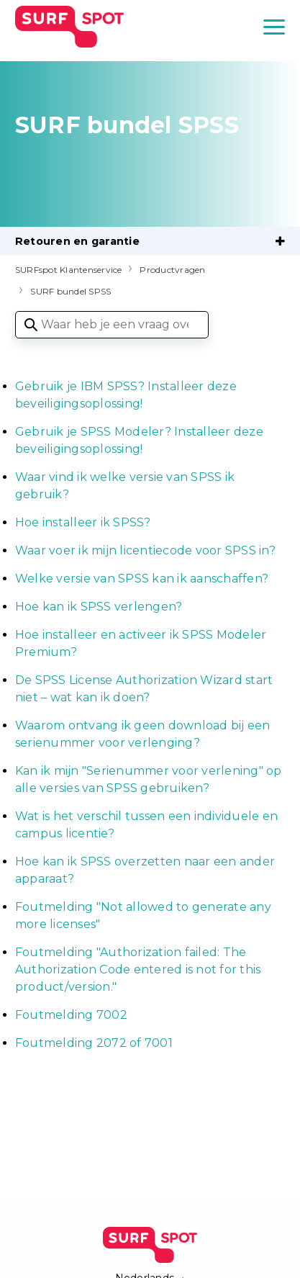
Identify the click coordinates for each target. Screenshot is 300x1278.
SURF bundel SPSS (70, 291)
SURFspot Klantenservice (68, 269)
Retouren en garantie (77, 241)
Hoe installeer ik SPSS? (83, 522)
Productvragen (172, 269)
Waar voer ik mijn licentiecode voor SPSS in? (145, 550)
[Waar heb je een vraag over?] (112, 324)
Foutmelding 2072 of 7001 (94, 1043)
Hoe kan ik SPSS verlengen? (99, 606)
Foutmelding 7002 (72, 1015)
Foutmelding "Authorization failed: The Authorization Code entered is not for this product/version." (138, 969)
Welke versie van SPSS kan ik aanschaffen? (141, 578)
